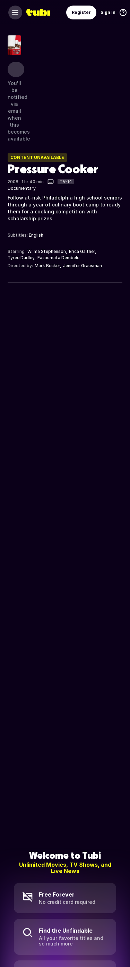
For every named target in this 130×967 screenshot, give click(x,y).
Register (81, 12)
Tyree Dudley (21, 257)
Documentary (22, 188)
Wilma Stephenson (46, 251)
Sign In (108, 12)
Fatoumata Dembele (58, 257)
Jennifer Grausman (82, 265)
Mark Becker (47, 265)
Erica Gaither (82, 251)
